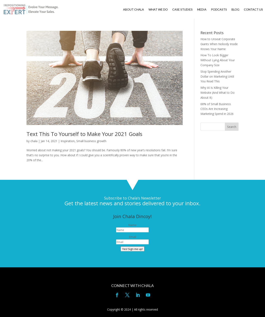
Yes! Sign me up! (132, 249)
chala (33, 141)
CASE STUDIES (182, 9)
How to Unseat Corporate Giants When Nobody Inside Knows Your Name (219, 44)
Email (132, 237)
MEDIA (201, 9)
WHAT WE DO (158, 9)
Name (132, 225)
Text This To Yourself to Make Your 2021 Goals (84, 134)
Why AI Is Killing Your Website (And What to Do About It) (217, 93)
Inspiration (68, 141)
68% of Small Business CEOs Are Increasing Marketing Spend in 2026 (217, 109)
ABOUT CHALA (133, 9)
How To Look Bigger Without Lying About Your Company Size (217, 60)
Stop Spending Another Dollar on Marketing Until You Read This (217, 76)
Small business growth (91, 141)
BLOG (235, 9)
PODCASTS (219, 9)
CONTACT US (253, 9)
